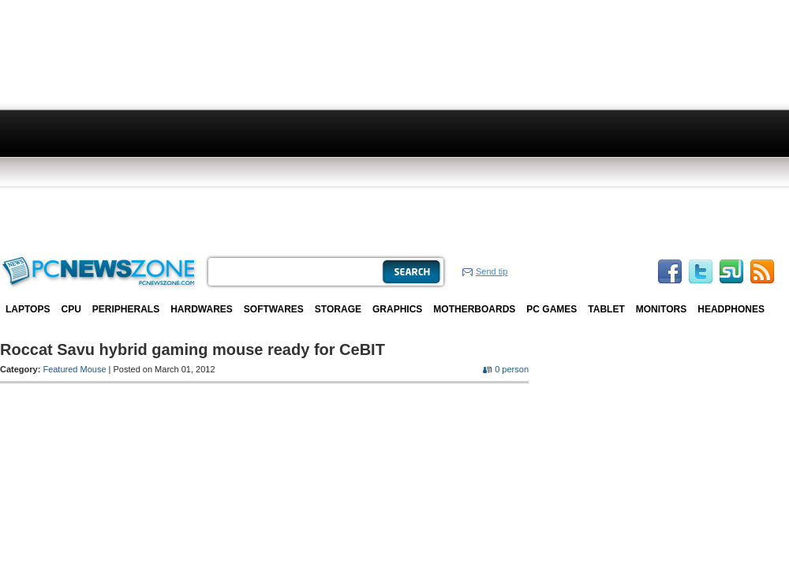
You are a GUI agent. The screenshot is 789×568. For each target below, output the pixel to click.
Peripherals (125, 309)
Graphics (397, 309)
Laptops (28, 309)
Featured (60, 369)
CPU (70, 309)
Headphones (731, 309)
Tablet (606, 309)
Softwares (274, 309)
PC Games (551, 309)
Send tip (491, 271)
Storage (338, 309)
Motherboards (474, 309)
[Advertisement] (378, 126)
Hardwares (201, 309)
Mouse (93, 369)
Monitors (661, 309)
